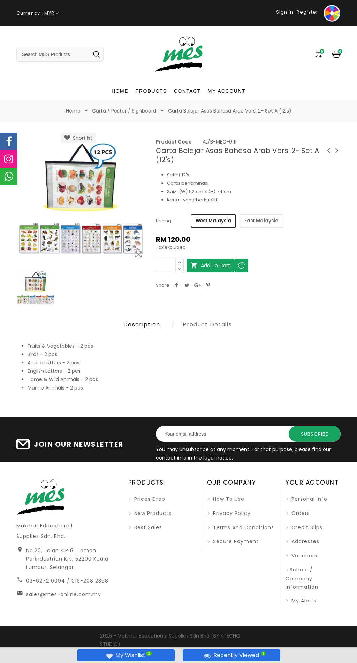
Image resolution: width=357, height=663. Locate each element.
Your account (312, 482)
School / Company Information (302, 578)
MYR (49, 13)
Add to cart (210, 265)
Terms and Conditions (242, 527)
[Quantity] (166, 265)
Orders (300, 513)
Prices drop (148, 498)
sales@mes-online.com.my (63, 594)
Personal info (308, 498)
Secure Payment (235, 541)
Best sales (147, 527)
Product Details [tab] (207, 325)
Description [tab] (141, 325)
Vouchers (303, 555)
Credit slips (306, 527)
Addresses (304, 541)
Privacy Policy (231, 513)
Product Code (174, 141)
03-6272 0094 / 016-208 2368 (67, 580)
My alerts (303, 600)
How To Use (227, 498)
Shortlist (78, 137)
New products (152, 513)
